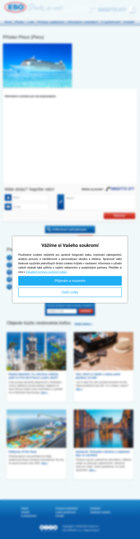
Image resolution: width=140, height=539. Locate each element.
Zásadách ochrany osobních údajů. (46, 272)
